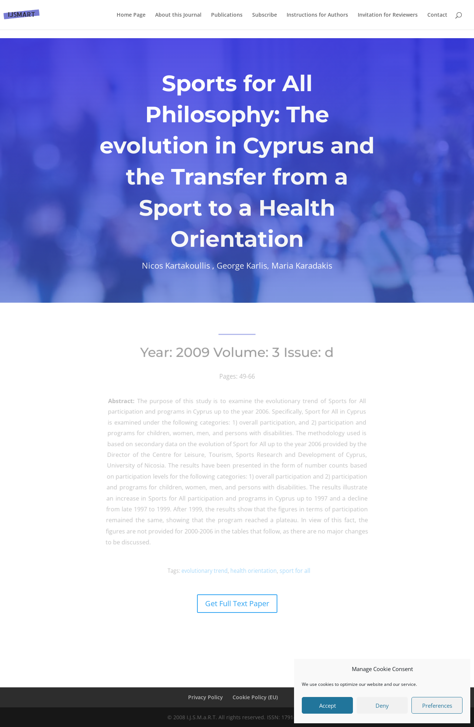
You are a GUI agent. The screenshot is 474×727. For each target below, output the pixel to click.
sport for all (289, 571)
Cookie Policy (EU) (255, 697)
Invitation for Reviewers (388, 15)
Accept (327, 705)
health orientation (252, 571)
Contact (437, 15)
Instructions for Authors (317, 15)
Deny (382, 705)
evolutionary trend (208, 571)
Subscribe (264, 15)
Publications (227, 15)
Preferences (437, 705)
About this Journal (178, 15)
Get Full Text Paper (237, 603)
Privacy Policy (205, 697)
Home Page (131, 15)
